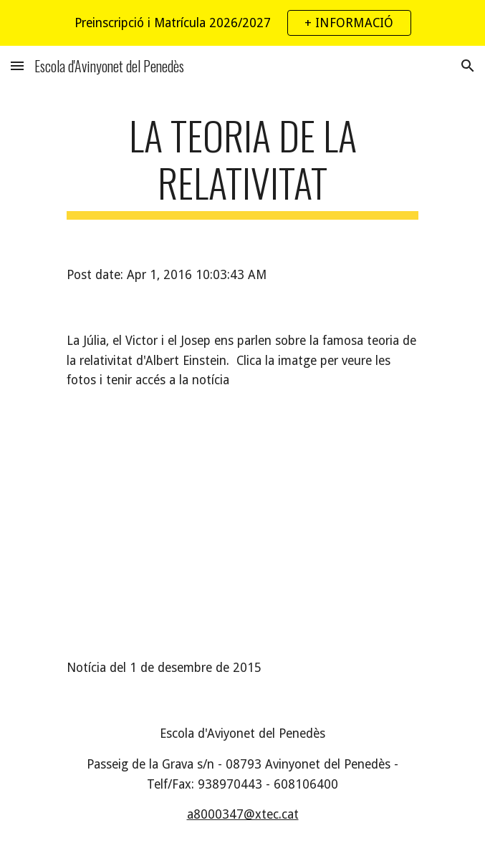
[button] (17, 65)
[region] (242, 23)
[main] (242, 165)
